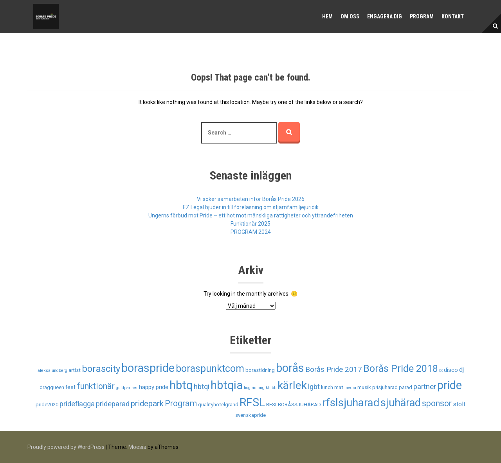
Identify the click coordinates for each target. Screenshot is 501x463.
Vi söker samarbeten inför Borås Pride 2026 (251, 199)
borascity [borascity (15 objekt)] (101, 368)
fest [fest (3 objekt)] (70, 387)
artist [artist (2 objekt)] (74, 370)
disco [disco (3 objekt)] (451, 369)
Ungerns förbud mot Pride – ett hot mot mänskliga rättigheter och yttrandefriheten (250, 215)
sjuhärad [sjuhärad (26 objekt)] (400, 403)
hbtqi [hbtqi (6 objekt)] (201, 386)
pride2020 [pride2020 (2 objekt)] (47, 404)
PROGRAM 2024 (251, 232)
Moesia (137, 447)
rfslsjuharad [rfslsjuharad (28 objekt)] (350, 402)
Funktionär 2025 (250, 224)
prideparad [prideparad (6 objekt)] (113, 404)
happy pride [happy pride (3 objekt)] (153, 387)
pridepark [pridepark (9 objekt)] (147, 403)
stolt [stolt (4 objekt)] (459, 404)
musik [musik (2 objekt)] (364, 387)
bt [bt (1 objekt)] (441, 370)
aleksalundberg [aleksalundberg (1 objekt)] (52, 370)
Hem (327, 16)
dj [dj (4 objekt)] (461, 369)
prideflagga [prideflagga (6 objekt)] (77, 404)
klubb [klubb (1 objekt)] (271, 387)
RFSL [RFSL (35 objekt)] (252, 402)
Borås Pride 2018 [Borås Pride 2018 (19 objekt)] (400, 368)
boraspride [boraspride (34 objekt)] (148, 368)
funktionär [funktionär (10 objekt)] (96, 386)
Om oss (350, 16)
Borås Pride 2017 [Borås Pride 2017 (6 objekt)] (333, 369)
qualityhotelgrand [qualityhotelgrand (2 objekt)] (218, 404)
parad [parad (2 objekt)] (405, 387)
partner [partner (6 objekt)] (424, 386)
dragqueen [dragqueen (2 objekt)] (52, 387)
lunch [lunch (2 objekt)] (327, 387)
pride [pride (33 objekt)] (449, 385)
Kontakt (453, 16)
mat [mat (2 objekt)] (338, 387)
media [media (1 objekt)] (350, 387)
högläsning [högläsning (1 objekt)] (254, 387)
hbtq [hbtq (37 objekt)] (181, 385)
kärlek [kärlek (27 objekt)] (292, 385)
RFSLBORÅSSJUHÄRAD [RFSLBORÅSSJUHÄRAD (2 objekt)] (293, 404)
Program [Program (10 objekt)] (181, 403)
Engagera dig (384, 16)
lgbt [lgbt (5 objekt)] (314, 387)
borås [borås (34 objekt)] (290, 368)
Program (422, 16)
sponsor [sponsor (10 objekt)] (437, 403)
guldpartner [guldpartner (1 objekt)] (127, 387)
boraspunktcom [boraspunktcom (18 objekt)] (210, 368)
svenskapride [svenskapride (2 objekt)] (250, 415)
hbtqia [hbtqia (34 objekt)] (227, 385)
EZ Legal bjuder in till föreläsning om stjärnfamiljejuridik (251, 207)
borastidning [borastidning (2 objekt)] (260, 370)
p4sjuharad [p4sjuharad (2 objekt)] (385, 387)
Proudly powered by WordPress (66, 447)
